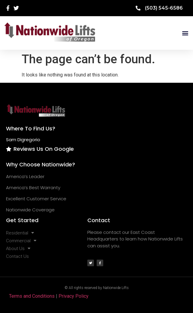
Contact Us (17, 256)
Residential (20, 233)
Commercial (21, 241)
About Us (18, 248)
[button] (185, 33)
